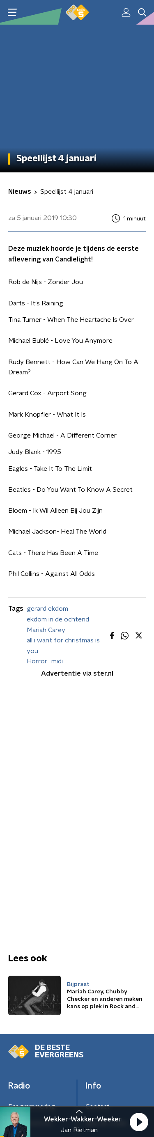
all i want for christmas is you (63, 645)
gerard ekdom (47, 608)
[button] (139, 1122)
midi (57, 661)
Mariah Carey (46, 630)
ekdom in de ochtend (58, 619)
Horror (37, 661)
